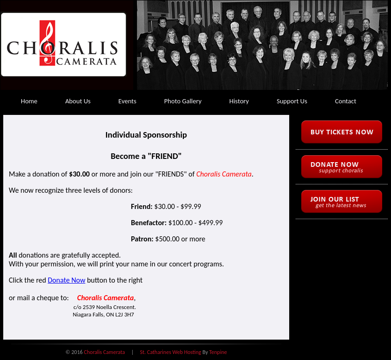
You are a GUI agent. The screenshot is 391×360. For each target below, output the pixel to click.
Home (29, 101)
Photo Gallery (183, 101)
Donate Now (66, 280)
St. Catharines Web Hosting (170, 352)
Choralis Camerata (104, 352)
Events (127, 101)
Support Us (292, 101)
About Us (78, 101)
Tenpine (218, 352)
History (239, 101)
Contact (345, 101)
